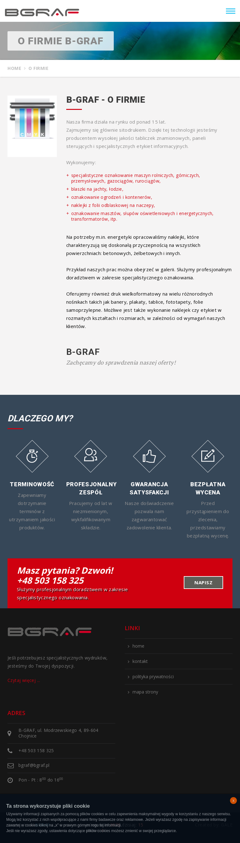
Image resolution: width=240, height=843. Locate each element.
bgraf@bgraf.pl (33, 765)
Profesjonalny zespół (91, 488)
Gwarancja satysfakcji (149, 488)
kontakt (140, 661)
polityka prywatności (153, 676)
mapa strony (145, 692)
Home (14, 68)
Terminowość (32, 484)
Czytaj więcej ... (24, 680)
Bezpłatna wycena (207, 488)
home (138, 646)
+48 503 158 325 (50, 580)
